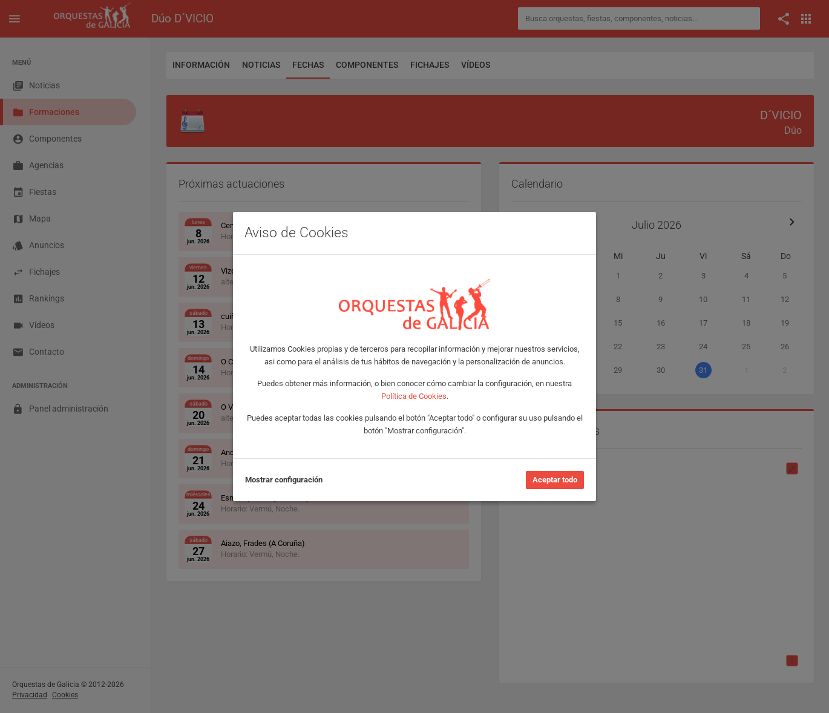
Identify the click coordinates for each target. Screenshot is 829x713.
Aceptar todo (554, 479)
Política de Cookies (414, 396)
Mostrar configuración (284, 479)
